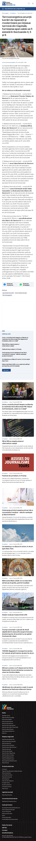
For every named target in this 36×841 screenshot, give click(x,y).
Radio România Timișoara (8, 754)
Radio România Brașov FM (8, 739)
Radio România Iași (6, 748)
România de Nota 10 (6, 784)
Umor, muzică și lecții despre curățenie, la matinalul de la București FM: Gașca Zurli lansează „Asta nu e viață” (18, 340)
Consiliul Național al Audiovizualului (10, 819)
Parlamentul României (7, 813)
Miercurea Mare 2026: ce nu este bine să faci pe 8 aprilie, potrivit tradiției (18, 364)
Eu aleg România (6, 782)
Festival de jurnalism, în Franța (18, 349)
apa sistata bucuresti (8, 294)
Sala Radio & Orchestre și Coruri (9, 801)
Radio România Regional (7, 780)
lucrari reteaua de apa (21, 294)
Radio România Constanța (8, 745)
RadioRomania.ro (6, 715)
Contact (4, 830)
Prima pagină (5, 13)
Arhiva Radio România (7, 774)
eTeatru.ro (4, 732)
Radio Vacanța (5, 762)
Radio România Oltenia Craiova (9, 746)
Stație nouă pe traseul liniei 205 (18, 607)
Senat (3, 815)
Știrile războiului (5, 778)
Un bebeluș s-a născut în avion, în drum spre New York (18, 359)
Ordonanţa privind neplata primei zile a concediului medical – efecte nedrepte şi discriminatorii (18, 354)
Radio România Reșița (7, 750)
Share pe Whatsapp (26, 285)
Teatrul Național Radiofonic (8, 730)
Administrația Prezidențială (8, 809)
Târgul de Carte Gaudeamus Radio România (12, 770)
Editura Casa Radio (6, 772)
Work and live (5, 788)
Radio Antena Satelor (7, 719)
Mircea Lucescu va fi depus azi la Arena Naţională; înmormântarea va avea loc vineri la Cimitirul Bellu (18, 671)
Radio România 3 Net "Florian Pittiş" (10, 727)
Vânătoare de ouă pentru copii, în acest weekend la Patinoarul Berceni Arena (18, 689)
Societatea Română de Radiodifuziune (11, 807)
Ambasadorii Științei (6, 786)
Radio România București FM (8, 741)
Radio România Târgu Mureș (8, 752)
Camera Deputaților (6, 817)
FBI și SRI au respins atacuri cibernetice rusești (18, 345)
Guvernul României (6, 811)
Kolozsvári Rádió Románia (8, 758)
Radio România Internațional (8, 725)
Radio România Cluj (6, 743)
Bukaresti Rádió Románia (8, 756)
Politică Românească (7, 776)
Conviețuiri (4, 768)
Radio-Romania (7, 824)
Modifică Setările (7, 832)
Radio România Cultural (7, 721)
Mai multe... (6, 370)
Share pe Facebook (10, 285)
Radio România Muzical (7, 723)
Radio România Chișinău (7, 728)
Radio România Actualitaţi (8, 717)
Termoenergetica (7, 296)
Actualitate (13, 13)
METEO (4, 827)
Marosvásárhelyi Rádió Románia (9, 760)
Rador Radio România (7, 794)
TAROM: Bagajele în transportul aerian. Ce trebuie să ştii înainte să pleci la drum (18, 653)
